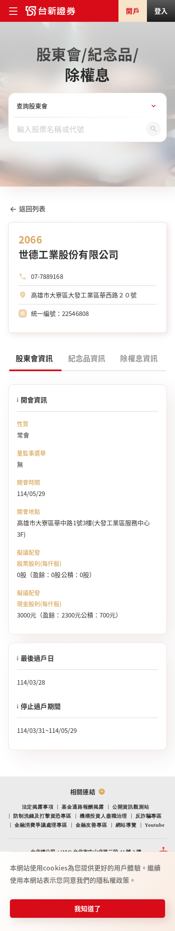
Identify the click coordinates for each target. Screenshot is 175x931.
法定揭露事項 (38, 807)
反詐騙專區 (148, 816)
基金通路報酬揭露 (82, 807)
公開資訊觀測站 (130, 807)
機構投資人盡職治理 (103, 816)
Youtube (155, 825)
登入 (161, 11)
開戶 (132, 11)
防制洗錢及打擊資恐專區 (42, 816)
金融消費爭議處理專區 (40, 825)
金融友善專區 (91, 825)
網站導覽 (126, 825)
